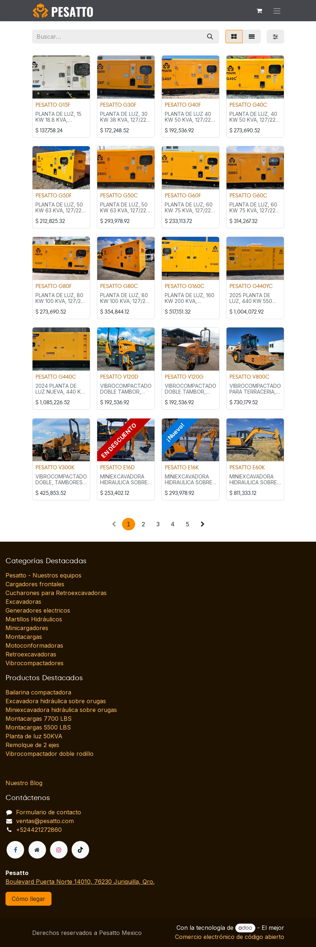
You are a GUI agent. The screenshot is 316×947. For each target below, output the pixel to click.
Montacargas (23, 636)
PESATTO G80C (119, 286)
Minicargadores (26, 628)
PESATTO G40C (248, 104)
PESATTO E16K (182, 467)
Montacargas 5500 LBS (38, 727)
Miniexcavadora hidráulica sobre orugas (61, 709)
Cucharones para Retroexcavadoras (56, 592)
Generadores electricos (37, 610)
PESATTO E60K (247, 467)
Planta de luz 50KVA (33, 736)
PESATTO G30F (118, 104)
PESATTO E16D (117, 467)
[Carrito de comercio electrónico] (259, 10)
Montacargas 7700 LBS (38, 718)
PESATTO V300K (55, 467)
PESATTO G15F (52, 104)
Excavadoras (23, 601)
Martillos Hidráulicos (33, 619)
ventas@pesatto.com (45, 821)
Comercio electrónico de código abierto (229, 936)
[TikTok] (80, 850)
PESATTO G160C (185, 286)
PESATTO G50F (53, 195)
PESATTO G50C (119, 195)
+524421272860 (39, 829)
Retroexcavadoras (30, 654)
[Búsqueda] (210, 36)
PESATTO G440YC (251, 286)
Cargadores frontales (34, 584)
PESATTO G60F (183, 195)
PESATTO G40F (183, 104)
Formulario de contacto (48, 812)
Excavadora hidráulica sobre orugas (55, 701)
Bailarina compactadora (38, 692)
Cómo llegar (28, 898)
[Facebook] (15, 850)
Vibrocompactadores (34, 663)
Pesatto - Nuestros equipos (43, 575)
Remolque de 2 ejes (32, 745)
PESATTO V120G (184, 376)
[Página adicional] (37, 850)
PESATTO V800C (249, 376)
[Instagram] (59, 850)
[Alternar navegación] (277, 10)
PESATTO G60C (248, 195)
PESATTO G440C (55, 376)
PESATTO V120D (119, 376)
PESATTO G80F (53, 286)
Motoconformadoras (34, 645)
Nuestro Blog (23, 783)
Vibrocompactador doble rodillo (49, 753)
